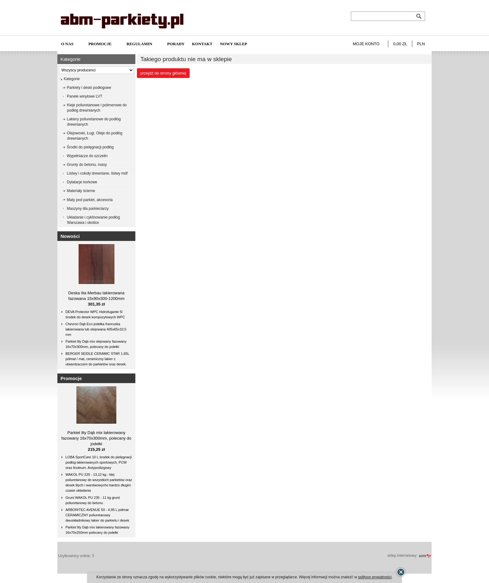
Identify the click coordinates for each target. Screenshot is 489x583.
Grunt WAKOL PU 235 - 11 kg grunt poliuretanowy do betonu (92, 500)
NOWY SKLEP (233, 43)
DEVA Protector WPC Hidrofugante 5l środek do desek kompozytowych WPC (95, 314)
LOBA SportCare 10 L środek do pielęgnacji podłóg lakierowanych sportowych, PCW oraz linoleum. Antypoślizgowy (98, 462)
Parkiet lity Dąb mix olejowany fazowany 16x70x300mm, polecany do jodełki (96, 344)
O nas (67, 43)
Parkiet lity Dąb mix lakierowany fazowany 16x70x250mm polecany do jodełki (97, 529)
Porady (176, 43)
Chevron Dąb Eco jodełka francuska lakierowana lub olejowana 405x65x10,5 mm (95, 329)
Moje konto (366, 43)
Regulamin (139, 43)
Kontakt (202, 43)
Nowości (70, 236)
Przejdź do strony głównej (163, 73)
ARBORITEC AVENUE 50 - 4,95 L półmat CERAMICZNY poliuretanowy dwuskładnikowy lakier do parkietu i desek (97, 515)
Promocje (99, 43)
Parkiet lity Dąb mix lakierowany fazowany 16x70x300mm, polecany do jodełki (96, 438)
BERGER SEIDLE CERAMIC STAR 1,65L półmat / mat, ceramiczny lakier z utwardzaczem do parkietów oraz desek (97, 359)
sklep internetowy (401, 555)
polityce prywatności (374, 577)
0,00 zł (400, 43)
